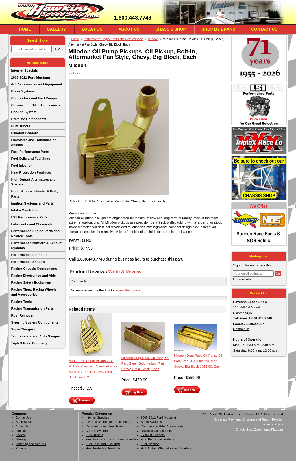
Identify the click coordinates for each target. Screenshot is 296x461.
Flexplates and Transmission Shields (33, 142)
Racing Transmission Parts (32, 308)
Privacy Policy (273, 424)
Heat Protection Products (31, 172)
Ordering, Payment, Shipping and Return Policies (248, 419)
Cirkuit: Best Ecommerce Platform (259, 429)
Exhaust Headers (24, 133)
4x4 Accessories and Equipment (36, 84)
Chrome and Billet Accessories (35, 105)
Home (25, 29)
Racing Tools (21, 301)
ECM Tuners (20, 126)
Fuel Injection (21, 165)
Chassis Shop (170, 29)
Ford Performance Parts (30, 151)
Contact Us (264, 29)
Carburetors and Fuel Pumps (34, 98)
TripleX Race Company (29, 343)
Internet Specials (24, 70)
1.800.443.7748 (132, 18)
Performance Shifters (28, 261)
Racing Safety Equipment (31, 282)
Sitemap (21, 439)
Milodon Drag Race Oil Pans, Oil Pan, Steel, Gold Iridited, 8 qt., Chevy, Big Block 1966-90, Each (198, 361)
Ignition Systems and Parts (32, 203)
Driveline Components (28, 119)
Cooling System (23, 112)
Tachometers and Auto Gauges (35, 336)
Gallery (56, 29)
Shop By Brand (218, 29)
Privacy (21, 448)
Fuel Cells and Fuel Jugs (30, 158)
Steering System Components (34, 322)
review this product (129, 290)
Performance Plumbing (29, 254)
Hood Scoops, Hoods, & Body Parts (34, 193)
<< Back (75, 73)
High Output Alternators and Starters (33, 182)
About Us (128, 29)
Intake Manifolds (24, 210)
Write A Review (125, 271)
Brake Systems (23, 91)
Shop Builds (24, 421)
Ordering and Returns (31, 444)
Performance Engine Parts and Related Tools (35, 233)
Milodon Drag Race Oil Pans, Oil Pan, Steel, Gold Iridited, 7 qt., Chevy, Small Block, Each (145, 363)
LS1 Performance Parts (29, 217)
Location (92, 29)
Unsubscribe (242, 279)
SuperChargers (23, 329)
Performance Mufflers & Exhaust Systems (36, 245)
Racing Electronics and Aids (33, 275)
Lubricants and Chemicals (31, 224)
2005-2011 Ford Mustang (30, 77)
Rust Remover (22, 315)
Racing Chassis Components (34, 268)
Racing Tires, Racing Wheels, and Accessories (34, 292)
